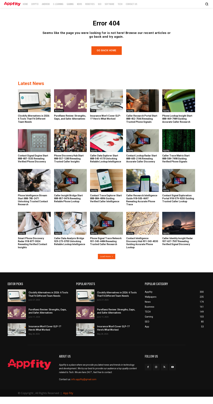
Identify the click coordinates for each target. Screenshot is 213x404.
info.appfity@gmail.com (83, 386)
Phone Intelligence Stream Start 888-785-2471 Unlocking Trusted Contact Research (33, 207)
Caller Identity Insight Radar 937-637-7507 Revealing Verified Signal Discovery (177, 248)
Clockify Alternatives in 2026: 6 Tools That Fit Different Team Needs (34, 126)
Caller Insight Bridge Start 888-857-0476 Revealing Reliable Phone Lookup (68, 205)
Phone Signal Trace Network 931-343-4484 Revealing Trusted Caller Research (106, 248)
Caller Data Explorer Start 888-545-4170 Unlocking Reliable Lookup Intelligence (105, 165)
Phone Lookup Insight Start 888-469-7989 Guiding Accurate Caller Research (177, 126)
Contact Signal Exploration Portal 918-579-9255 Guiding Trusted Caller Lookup (178, 205)
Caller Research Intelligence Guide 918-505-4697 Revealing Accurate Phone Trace (141, 207)
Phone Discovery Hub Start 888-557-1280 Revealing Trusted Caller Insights (69, 165)
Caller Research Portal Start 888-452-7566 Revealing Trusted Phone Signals (141, 126)
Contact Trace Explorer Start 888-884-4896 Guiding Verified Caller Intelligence (106, 205)
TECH (93, 118)
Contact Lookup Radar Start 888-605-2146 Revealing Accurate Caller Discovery (141, 165)
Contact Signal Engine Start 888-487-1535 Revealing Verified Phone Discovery (33, 165)
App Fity (68, 400)
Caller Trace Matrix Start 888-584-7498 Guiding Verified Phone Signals (176, 165)
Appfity (130, 118)
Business (23, 118)
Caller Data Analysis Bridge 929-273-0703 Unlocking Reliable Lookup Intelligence (69, 248)
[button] (207, 4)
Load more (106, 263)
